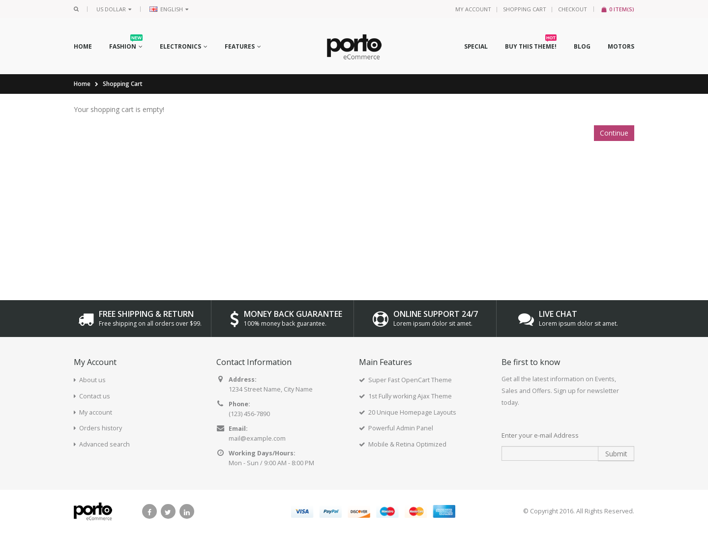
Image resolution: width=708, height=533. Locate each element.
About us (92, 380)
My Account (473, 9)
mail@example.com (257, 438)
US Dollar (113, 9)
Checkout (572, 9)
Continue (614, 133)
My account (95, 412)
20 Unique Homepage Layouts (412, 412)
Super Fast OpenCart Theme (410, 380)
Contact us (94, 396)
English (168, 9)
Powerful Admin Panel (400, 428)
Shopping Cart (524, 9)
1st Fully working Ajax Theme (410, 396)
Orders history (100, 428)
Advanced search (104, 444)
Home (82, 84)
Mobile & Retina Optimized (407, 444)
